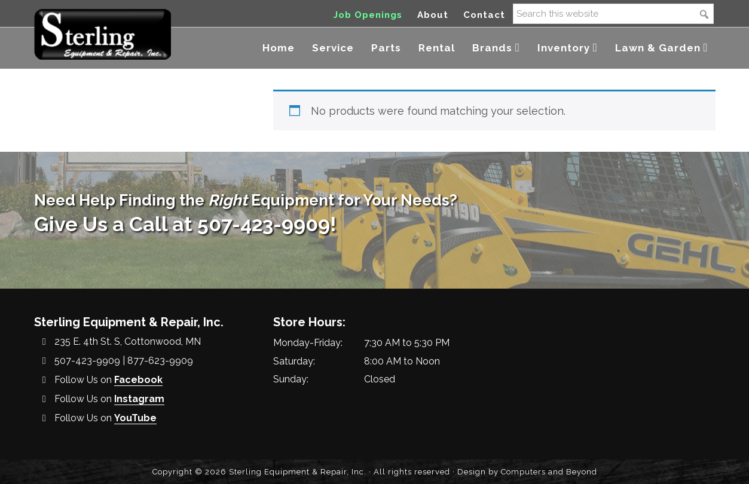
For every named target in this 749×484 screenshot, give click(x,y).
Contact (484, 15)
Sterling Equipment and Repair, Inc (102, 34)
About (432, 15)
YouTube (135, 418)
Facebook (138, 379)
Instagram (139, 399)
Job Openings (368, 15)
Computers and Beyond (549, 471)
